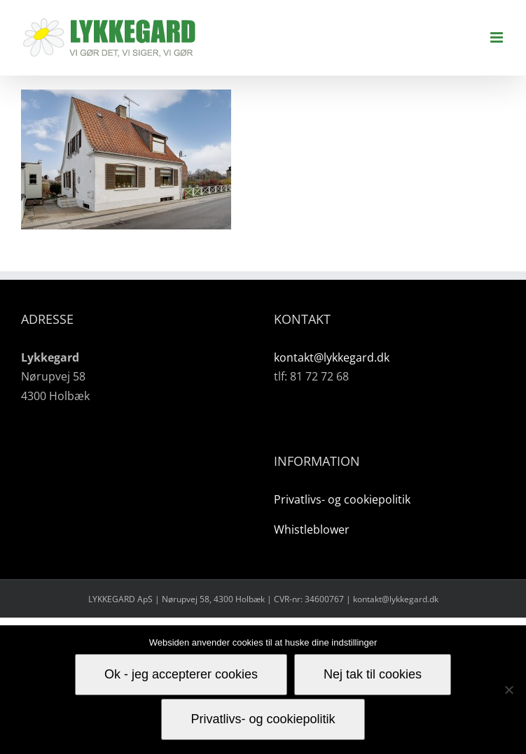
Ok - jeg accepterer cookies (181, 674)
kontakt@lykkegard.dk (331, 357)
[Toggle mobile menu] (497, 37)
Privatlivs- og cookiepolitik (342, 499)
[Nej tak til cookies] (508, 690)
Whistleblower (311, 529)
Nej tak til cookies (373, 674)
